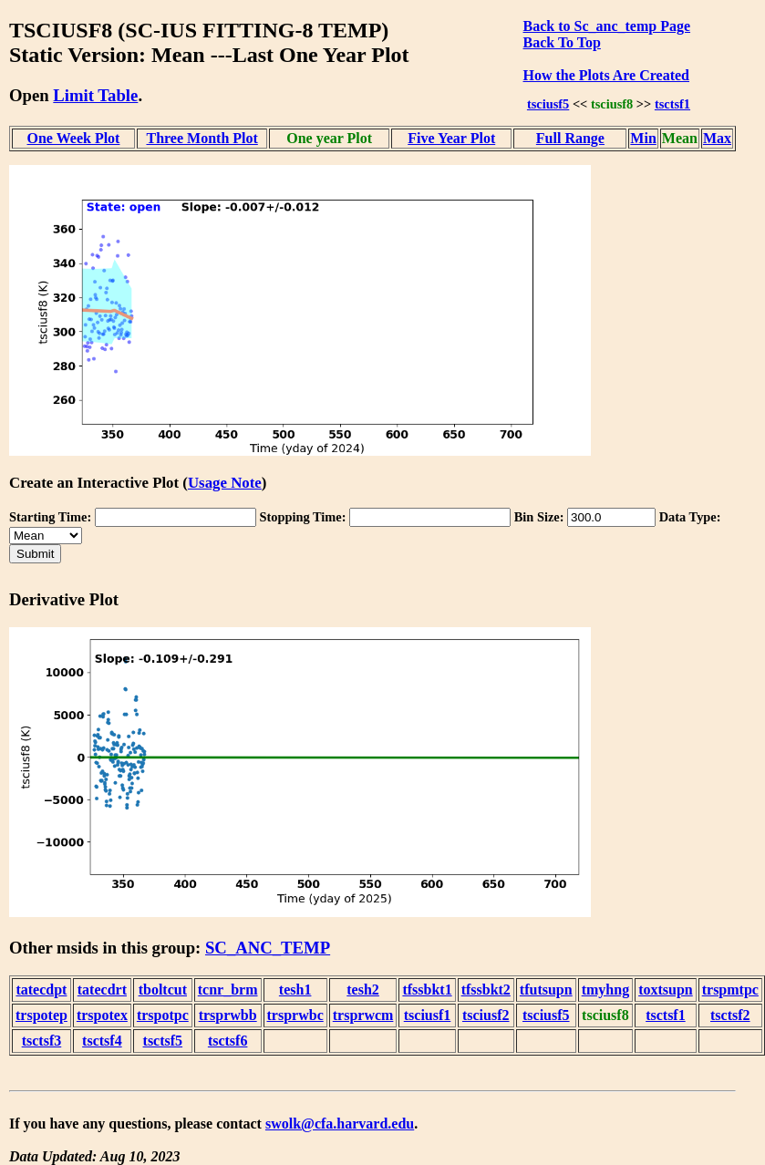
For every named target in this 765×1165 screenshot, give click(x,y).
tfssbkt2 (486, 989)
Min (643, 138)
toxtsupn (665, 989)
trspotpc (163, 1015)
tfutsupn (546, 989)
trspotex (102, 1015)
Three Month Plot (201, 138)
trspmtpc (730, 989)
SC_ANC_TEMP (267, 947)
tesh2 (362, 989)
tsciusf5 (548, 104)
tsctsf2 (730, 1015)
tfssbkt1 (426, 989)
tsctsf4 (102, 1040)
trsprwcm (363, 1015)
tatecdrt (102, 989)
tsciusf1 (427, 1015)
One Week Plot (73, 138)
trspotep (41, 1015)
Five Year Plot (451, 138)
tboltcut (163, 989)
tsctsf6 (228, 1040)
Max (717, 138)
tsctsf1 (672, 104)
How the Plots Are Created (606, 75)
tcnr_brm (228, 989)
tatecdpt (41, 989)
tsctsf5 (163, 1040)
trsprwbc (295, 1015)
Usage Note (225, 482)
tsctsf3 (42, 1040)
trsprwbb (228, 1015)
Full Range (570, 138)
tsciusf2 (486, 1015)
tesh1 (295, 989)
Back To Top (562, 42)
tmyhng (605, 989)
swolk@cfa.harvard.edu (339, 1123)
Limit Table (95, 95)
